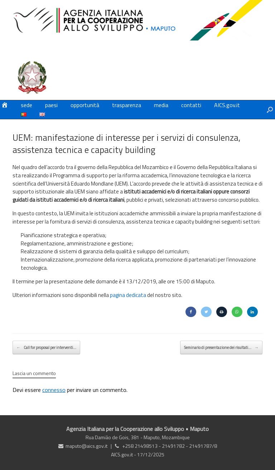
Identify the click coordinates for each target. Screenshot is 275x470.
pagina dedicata (128, 295)
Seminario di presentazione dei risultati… (221, 347)
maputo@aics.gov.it (86, 446)
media (161, 105)
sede (26, 105)
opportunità (85, 105)
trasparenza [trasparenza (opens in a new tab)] (126, 105)
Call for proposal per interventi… (46, 347)
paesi (51, 105)
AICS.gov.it (227, 105)
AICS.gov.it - (124, 454)
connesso (54, 389)
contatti (191, 105)
